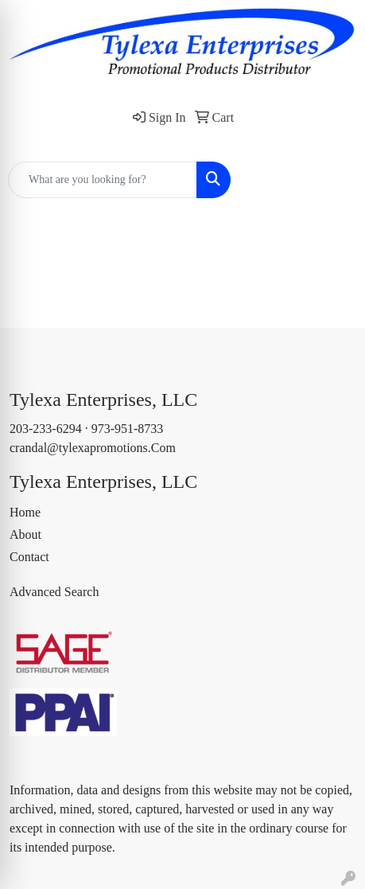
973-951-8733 (127, 428)
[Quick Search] (102, 180)
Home (25, 512)
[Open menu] (333, 180)
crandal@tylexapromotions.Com (93, 447)
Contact (29, 556)
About (25, 534)
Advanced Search (54, 592)
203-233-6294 (46, 428)
